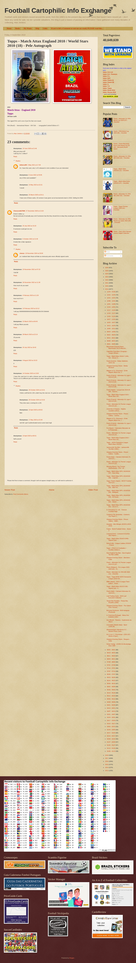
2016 (107, 761)
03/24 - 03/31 (111, 717)
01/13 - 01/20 (111, 748)
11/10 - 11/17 (111, 313)
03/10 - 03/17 (111, 723)
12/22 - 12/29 (111, 295)
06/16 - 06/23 (111, 680)
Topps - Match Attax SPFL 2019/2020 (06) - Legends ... (118, 477)
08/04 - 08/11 (111, 659)
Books (17, 28)
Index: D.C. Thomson (110, 74)
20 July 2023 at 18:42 (29, 347)
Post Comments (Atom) (20, 494)
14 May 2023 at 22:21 (35, 185)
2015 (107, 764)
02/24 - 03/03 (111, 729)
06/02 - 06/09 (111, 686)
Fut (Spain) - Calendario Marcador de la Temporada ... (118, 429)
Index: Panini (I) (108, 80)
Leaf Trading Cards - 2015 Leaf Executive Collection (116, 596)
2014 (107, 767)
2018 (107, 755)
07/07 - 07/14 (111, 671)
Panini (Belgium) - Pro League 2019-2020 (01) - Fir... (118, 568)
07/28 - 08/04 (111, 662)
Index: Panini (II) (108, 82)
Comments (108, 256)
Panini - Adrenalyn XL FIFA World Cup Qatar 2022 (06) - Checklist (122, 220)
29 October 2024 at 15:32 (37, 400)
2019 (107, 289)
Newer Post (10, 490)
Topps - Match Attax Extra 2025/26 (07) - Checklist (121, 182)
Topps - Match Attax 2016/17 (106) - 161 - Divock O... (118, 357)
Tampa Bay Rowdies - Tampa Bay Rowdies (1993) (117, 601)
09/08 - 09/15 (111, 341)
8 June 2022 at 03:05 (35, 175)
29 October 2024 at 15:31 (37, 390)
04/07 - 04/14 (111, 711)
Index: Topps (107, 88)
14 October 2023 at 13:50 (31, 373)
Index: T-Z (106, 86)
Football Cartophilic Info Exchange (58, 10)
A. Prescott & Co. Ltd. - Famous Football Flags (117, 510)
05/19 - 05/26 (111, 693)
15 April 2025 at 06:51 (29, 436)
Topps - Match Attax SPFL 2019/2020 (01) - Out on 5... (118, 505)
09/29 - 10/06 (111, 331)
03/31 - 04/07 (111, 714)
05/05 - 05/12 (111, 699)
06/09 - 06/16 (111, 683)
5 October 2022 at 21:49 (30, 239)
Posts (107, 252)
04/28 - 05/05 (111, 702)
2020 (107, 286)
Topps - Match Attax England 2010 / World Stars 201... (118, 395)
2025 (107, 270)
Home (9, 28)
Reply (15, 156)
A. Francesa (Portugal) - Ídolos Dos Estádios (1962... (118, 616)
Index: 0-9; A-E (108, 72)
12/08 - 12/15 (111, 301)
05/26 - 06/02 (111, 689)
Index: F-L (106, 76)
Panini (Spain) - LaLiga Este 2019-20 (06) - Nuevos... (118, 390)
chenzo (22, 253)
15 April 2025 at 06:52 (35, 410)
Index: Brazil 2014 (109, 90)
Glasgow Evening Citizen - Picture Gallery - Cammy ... (117, 414)
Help (37, 28)
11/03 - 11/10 (111, 316)
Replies (18, 161)
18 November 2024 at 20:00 (34, 253)
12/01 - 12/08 (111, 304)
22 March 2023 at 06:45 (30, 321)
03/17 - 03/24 (111, 720)
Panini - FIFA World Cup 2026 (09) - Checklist (121, 132)
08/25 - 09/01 (111, 650)
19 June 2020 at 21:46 (30, 148)
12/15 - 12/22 (111, 298)
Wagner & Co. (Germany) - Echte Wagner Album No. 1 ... (117, 419)
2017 (107, 758)
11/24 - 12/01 (111, 307)
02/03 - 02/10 (111, 739)
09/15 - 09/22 (111, 338)
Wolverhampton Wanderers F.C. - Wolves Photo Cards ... (117, 630)
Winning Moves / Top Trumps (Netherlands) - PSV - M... (116, 467)
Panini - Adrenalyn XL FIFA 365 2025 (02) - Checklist (121, 194)
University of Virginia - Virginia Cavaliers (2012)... (116, 409)
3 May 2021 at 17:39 (34, 165)
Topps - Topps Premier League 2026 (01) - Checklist (120, 208)
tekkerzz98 (23, 165)
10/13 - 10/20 (111, 325)
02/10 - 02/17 (111, 736)
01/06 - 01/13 (111, 751)
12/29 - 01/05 (111, 291)
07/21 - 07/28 (111, 665)
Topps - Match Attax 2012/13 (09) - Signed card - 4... (117, 587)
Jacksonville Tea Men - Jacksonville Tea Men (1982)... (118, 448)
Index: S (106, 84)
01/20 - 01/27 (111, 745)
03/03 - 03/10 (111, 726)
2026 (107, 267)
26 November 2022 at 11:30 (31, 282)
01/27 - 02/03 (111, 742)
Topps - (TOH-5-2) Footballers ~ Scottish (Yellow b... (117, 549)
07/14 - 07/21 (111, 668)
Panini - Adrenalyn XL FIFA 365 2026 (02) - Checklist (121, 157)
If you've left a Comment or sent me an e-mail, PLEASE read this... (77, 28)
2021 (107, 283)
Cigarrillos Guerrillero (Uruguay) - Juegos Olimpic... (117, 352)
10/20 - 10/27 (111, 322)
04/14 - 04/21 (111, 708)
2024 (107, 273)
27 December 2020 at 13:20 (35, 211)
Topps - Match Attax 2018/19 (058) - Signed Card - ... (118, 539)
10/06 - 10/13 (111, 328)
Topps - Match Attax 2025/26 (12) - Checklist (121, 169)
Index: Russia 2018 (109, 92)
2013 (107, 770)
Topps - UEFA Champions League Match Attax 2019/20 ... (117, 443)
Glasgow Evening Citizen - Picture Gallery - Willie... (117, 520)
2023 (107, 277)
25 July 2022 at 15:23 (29, 226)
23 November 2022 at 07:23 (31, 269)
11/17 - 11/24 (111, 310)
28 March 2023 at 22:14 (30, 334)
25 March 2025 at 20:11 (36, 195)
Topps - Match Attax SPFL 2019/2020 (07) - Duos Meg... (118, 472)
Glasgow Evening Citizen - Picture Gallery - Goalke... (117, 453)
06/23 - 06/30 (111, 677)
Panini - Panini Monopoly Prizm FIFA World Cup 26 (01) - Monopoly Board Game (121, 146)
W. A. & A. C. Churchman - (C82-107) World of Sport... (118, 635)
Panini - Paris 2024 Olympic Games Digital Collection (122, 232)
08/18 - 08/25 (111, 653)
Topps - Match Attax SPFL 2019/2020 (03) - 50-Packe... (118, 496)
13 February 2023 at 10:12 (31, 308)
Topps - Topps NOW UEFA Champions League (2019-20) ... (119, 577)
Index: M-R (106, 78)
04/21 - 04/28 (111, 705)
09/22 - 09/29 (111, 335)
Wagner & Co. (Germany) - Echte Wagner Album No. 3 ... (117, 371)
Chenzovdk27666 (19, 211)
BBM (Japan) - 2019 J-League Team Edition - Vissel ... (118, 582)
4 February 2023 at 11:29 (31, 295)
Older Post (93, 490)
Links (45, 28)
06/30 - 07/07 (111, 674)
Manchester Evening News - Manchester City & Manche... (117, 347)
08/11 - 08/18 (111, 656)
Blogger (71, 958)
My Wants (28, 28)
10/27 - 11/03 (111, 319)
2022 (107, 280)
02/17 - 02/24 (111, 733)
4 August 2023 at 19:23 (30, 360)
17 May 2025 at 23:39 (35, 420)
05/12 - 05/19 (111, 696)
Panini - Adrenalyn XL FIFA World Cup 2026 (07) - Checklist (121, 120)
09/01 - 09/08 (111, 344)
